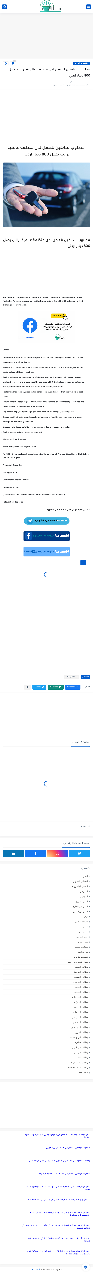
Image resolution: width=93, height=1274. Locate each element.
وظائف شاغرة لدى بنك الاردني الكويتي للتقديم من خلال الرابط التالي (59, 1161)
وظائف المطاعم (80, 1022)
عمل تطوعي (82, 936)
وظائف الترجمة (81, 972)
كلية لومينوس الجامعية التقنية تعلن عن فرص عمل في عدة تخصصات (58, 1200)
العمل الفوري (82, 901)
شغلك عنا (36, 1270)
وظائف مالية (82, 1057)
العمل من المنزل (80, 911)
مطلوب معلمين (81, 947)
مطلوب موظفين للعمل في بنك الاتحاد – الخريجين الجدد (64, 1174)
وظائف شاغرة (81, 1042)
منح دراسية (83, 952)
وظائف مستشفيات (79, 1062)
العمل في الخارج (80, 906)
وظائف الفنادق (81, 1007)
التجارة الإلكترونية (80, 886)
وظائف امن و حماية (79, 1037)
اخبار (85, 876)
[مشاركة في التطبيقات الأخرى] (27, 687)
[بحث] (4, 6)
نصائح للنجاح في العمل (77, 962)
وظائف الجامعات (80, 982)
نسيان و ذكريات (81, 957)
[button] (72, 687)
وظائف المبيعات (80, 1012)
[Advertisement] (46, 36)
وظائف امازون (81, 1032)
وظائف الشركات (80, 1002)
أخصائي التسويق (80, 881)
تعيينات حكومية (81, 921)
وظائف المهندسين (79, 1027)
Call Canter (82, 1072)
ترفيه (85, 916)
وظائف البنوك (81, 967)
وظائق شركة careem (78, 1067)
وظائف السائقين (80, 992)
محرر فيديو (83, 941)
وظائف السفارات (80, 997)
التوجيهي (84, 896)
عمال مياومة (82, 931)
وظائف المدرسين (80, 1017)
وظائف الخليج (81, 987)
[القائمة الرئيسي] (88, 6)
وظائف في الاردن (81, 63)
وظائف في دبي (81, 1052)
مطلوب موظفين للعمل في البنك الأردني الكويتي (68, 1148)
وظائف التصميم (81, 977)
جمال (85, 926)
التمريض (84, 891)
